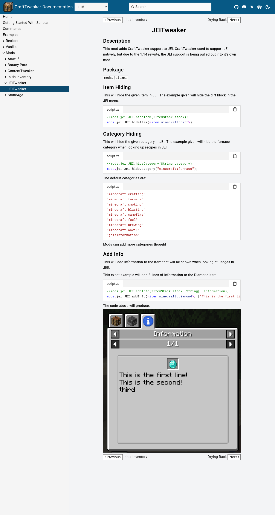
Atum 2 (13, 59)
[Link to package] (116, 69)
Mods (10, 53)
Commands (12, 29)
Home (7, 17)
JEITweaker (17, 83)
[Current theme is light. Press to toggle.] (268, 7)
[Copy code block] (235, 109)
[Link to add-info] (116, 254)
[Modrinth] (259, 6)
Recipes (12, 41)
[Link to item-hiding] (120, 87)
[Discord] (244, 6)
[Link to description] (119, 40)
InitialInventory (20, 77)
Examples (10, 35)
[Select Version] (91, 7)
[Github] (236, 6)
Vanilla (11, 47)
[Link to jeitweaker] (172, 30)
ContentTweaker (21, 71)
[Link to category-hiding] (125, 133)
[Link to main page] (38, 7)
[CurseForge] (251, 6)
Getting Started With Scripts (25, 23)
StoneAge (15, 95)
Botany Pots (17, 65)
